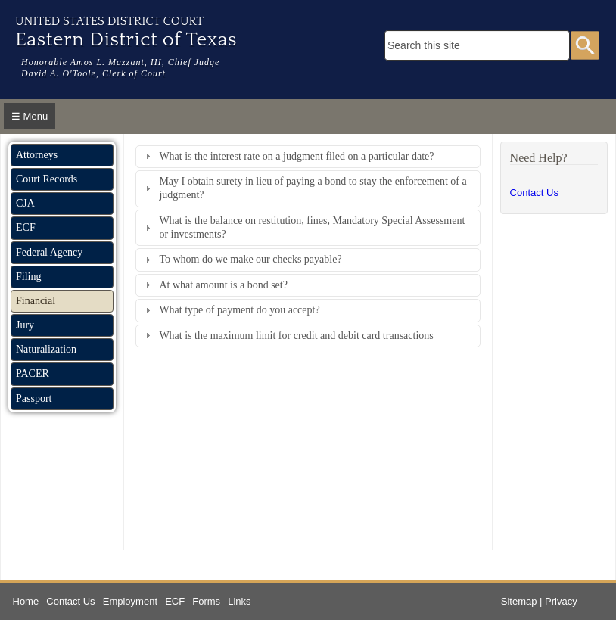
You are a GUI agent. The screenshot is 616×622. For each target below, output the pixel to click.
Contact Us (534, 192)
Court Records (46, 179)
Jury (25, 325)
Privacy (561, 601)
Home (26, 601)
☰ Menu (29, 116)
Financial (35, 300)
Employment (130, 601)
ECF (26, 227)
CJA (25, 203)
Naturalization (46, 349)
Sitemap (519, 601)
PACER (32, 373)
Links (239, 601)
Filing (28, 276)
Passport (33, 398)
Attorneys (37, 154)
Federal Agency (49, 252)
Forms (206, 601)
